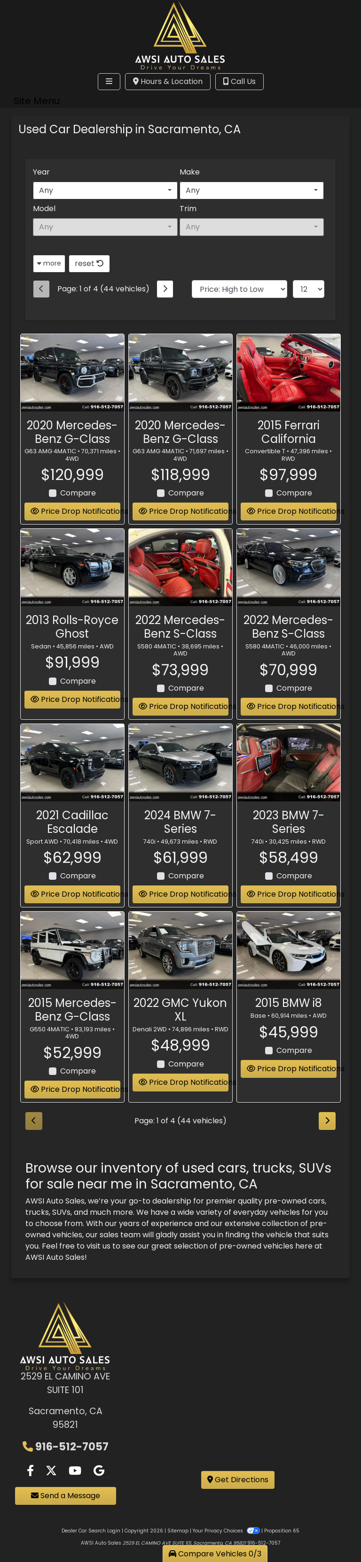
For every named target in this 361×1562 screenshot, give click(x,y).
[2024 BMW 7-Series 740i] (180, 763)
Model (44, 208)
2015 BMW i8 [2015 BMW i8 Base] (288, 1004)
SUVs (61, 1212)
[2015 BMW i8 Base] (288, 951)
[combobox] (105, 190)
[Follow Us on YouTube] (75, 1471)
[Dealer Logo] (181, 34)
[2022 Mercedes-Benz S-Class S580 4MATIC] (180, 568)
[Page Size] (308, 289)
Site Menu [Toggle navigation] (37, 100)
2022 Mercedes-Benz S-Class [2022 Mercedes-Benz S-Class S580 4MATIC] (180, 627)
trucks (37, 1212)
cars (316, 1201)
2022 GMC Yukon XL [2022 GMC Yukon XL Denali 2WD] (180, 1010)
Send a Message (65, 1495)
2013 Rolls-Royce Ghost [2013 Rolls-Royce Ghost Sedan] (72, 627)
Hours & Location (168, 81)
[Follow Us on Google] (99, 1471)
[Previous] (41, 289)
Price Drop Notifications (75, 512)
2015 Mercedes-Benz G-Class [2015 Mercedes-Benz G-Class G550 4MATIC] (72, 1010)
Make (190, 172)
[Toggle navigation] (109, 81)
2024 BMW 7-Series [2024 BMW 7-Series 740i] (180, 823)
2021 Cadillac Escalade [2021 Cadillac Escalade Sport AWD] (72, 823)
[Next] (165, 289)
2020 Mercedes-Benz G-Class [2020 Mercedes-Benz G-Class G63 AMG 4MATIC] (72, 432)
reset (89, 263)
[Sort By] (239, 289)
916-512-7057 (72, 1446)
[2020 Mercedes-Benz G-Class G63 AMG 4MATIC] (72, 373)
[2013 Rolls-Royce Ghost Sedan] (72, 568)
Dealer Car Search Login (91, 1530)
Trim (188, 208)
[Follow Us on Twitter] (51, 1471)
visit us (98, 1246)
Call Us (239, 81)
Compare (78, 493)
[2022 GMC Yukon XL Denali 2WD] (180, 951)
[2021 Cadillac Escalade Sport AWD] (72, 763)
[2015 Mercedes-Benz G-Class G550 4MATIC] (72, 951)
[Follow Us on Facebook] (30, 1471)
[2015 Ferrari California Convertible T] (288, 373)
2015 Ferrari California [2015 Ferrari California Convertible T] (289, 432)
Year (41, 172)
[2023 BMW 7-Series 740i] (288, 763)
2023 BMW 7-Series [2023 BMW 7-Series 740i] (288, 823)
